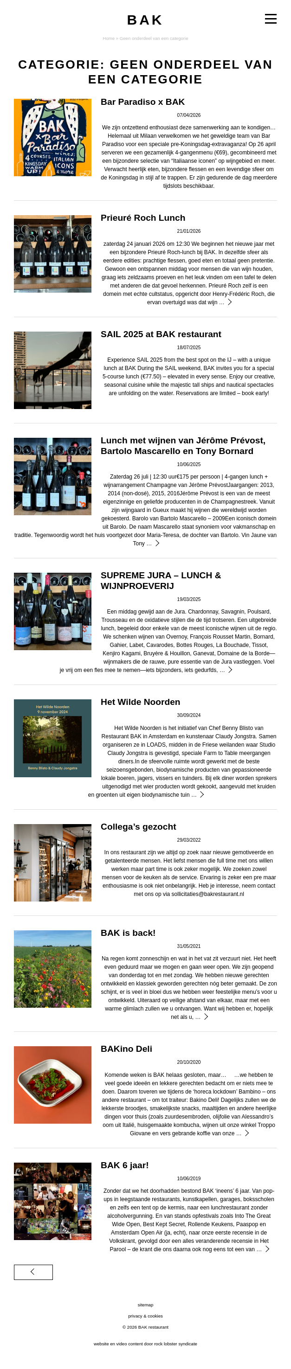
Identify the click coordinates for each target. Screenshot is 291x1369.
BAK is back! (128, 933)
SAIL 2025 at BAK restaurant (161, 334)
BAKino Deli (126, 1049)
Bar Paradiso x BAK (143, 102)
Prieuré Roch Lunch (143, 218)
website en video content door (145, 1343)
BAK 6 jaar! (125, 1165)
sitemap (146, 1304)
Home (109, 38)
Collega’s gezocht (138, 827)
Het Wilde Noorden (140, 702)
